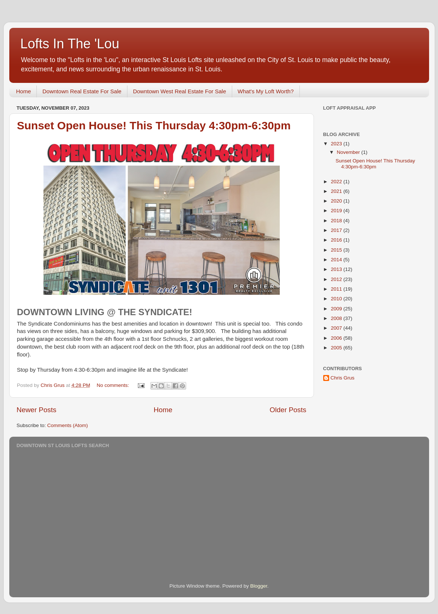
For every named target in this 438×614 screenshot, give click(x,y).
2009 (337, 308)
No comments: (113, 385)
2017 (337, 230)
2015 (337, 250)
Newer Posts (36, 410)
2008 (337, 318)
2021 (337, 191)
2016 (337, 240)
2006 (337, 338)
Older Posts (288, 410)
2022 (337, 181)
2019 (337, 210)
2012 (337, 279)
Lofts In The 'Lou (69, 43)
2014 (337, 259)
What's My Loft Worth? (266, 91)
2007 (337, 328)
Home (23, 91)
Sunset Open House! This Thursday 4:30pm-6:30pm (154, 125)
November (349, 152)
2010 (337, 298)
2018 (337, 220)
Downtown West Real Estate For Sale (179, 91)
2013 (337, 269)
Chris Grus (343, 378)
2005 (337, 347)
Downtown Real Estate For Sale (81, 91)
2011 (337, 289)
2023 (337, 143)
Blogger (258, 586)
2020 (337, 201)
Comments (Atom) (67, 425)
